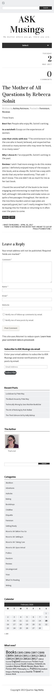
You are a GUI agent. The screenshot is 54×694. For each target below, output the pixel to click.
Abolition (9, 483)
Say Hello (39, 689)
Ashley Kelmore (21, 108)
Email (5, 295)
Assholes (9, 493)
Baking (8, 499)
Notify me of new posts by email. (19, 320)
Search (45, 8)
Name (5, 286)
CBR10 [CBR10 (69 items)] (17, 656)
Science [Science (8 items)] (22, 672)
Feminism (44, 108)
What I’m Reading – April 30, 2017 (18, 224)
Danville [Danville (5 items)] (8, 662)
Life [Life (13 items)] (44, 664)
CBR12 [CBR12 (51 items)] (34, 655)
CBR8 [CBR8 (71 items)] (41, 652)
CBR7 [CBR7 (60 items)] (34, 652)
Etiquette (9, 515)
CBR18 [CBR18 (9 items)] (41, 659)
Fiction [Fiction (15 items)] (35, 661)
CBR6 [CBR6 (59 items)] (27, 652)
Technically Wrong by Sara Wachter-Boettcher (23, 404)
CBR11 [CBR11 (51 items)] (26, 655)
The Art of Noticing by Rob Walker (19, 410)
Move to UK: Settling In (14, 537)
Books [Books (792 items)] (11, 652)
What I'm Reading (13, 580)
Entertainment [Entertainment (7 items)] (26, 662)
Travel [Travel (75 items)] (37, 671)
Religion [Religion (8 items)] (9, 672)
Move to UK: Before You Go (16, 531)
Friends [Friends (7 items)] (8, 664)
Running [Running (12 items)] (16, 671)
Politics (9, 553)
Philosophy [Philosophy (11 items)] (21, 669)
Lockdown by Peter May (15, 394)
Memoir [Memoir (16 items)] (17, 666)
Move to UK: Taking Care (15, 542)
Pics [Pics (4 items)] (28, 669)
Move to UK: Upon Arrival (15, 547)
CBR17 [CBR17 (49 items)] (34, 658)
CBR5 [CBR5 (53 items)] (20, 652)
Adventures (10, 488)
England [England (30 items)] (16, 661)
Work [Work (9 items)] (14, 674)
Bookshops (10, 504)
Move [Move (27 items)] (23, 666)
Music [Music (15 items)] (36, 666)
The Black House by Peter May (17, 399)
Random (9, 558)
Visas (8, 574)
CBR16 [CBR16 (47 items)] (26, 658)
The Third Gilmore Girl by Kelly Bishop (20, 415)
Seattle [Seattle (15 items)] (29, 671)
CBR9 (12, 217)
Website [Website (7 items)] (9, 674)
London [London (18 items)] (9, 666)
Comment (7, 259)
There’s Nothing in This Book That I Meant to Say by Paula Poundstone (28, 227)
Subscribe (10, 372)
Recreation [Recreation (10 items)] (42, 669)
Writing (8, 585)
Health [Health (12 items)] (23, 664)
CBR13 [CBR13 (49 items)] (42, 655)
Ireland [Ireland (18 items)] (38, 663)
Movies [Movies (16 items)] (30, 666)
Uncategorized (11, 569)
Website (5, 305)
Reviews (6, 111)
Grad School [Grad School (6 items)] (16, 664)
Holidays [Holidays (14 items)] (31, 664)
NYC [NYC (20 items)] (15, 668)
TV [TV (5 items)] (42, 672)
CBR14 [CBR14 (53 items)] (10, 658)
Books (5, 217)
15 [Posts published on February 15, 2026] (46, 620)
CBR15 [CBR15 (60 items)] (18, 658)
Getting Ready (11, 526)
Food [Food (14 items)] (41, 661)
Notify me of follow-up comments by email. (23, 314)
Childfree (9, 510)
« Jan (6, 634)
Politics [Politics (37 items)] (34, 668)
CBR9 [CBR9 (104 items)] (9, 656)
